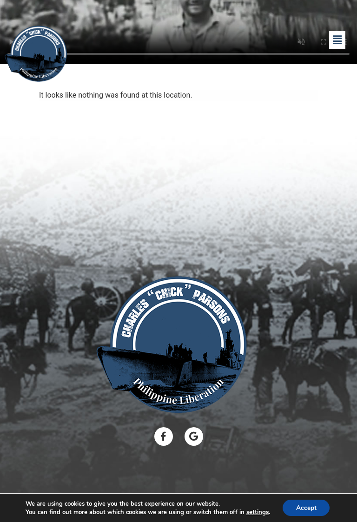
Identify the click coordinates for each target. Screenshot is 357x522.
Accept (306, 507)
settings (256, 512)
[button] (337, 40)
